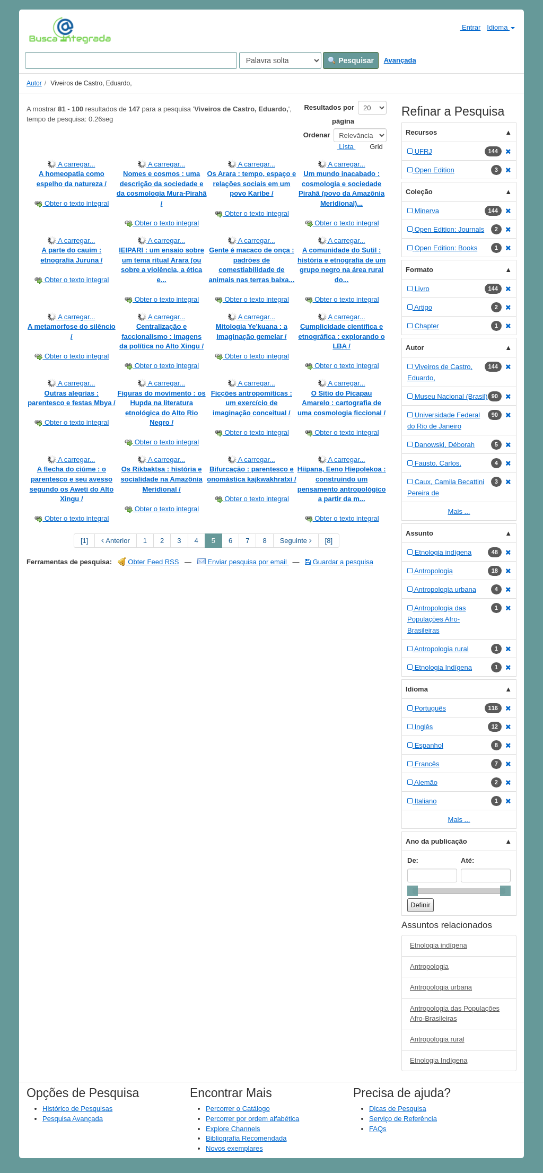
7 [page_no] (247, 541)
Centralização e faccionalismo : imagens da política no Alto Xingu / (161, 336)
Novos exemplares (234, 1148)
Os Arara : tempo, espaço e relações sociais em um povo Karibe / (251, 183)
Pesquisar (351, 60)
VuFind (45, 30)
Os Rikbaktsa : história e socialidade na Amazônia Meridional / (162, 479)
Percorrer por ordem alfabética (252, 1119)
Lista (342, 147)
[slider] (412, 891)
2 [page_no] (162, 541)
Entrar (465, 27)
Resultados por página (329, 114)
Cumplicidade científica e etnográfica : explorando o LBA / (342, 336)
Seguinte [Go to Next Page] (296, 541)
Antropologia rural (437, 1039)
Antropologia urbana (441, 987)
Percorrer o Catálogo (238, 1109)
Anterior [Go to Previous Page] (115, 541)
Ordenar (316, 135)
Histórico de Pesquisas (77, 1109)
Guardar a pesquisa (339, 562)
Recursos (421, 132)
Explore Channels (233, 1129)
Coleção (419, 192)
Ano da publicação (436, 841)
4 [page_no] (196, 541)
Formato (419, 270)
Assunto (419, 533)
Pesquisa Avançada (72, 1119)
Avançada (400, 60)
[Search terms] (131, 60)
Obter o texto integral (71, 203)
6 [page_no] (230, 541)
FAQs (378, 1129)
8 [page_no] (264, 541)
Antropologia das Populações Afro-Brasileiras (455, 1013)
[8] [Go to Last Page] (328, 541)
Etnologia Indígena (438, 1060)
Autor (34, 83)
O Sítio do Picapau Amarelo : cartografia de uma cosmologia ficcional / (341, 403)
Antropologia (429, 966)
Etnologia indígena (438, 945)
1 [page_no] (145, 541)
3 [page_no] (179, 541)
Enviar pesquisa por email (243, 562)
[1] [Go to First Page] (84, 541)
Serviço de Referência (403, 1119)
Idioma (501, 27)
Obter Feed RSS (148, 562)
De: (412, 860)
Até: (467, 860)
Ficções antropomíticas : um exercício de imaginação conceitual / (251, 403)
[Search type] (280, 60)
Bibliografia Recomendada (246, 1138)
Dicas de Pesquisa (397, 1109)
